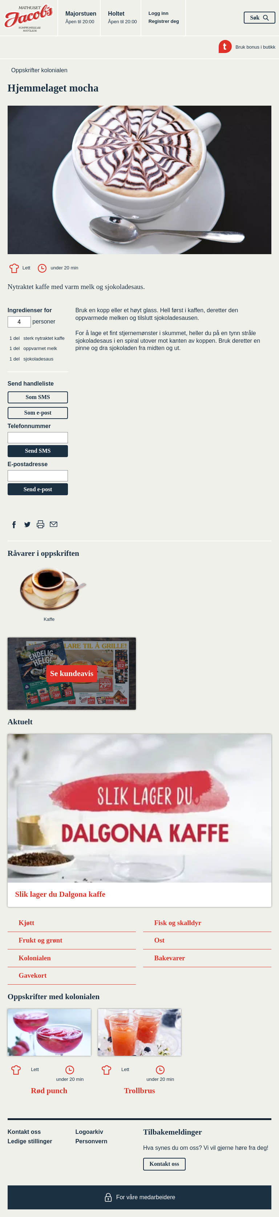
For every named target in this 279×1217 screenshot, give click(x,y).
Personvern (91, 1141)
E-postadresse (28, 464)
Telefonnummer (29, 426)
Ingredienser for (30, 310)
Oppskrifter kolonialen (39, 70)
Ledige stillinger (30, 1141)
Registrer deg (164, 21)
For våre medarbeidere (139, 1197)
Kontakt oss (24, 1132)
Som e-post (38, 413)
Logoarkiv (89, 1132)
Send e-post (38, 489)
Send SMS (38, 451)
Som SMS (38, 397)
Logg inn (159, 13)
